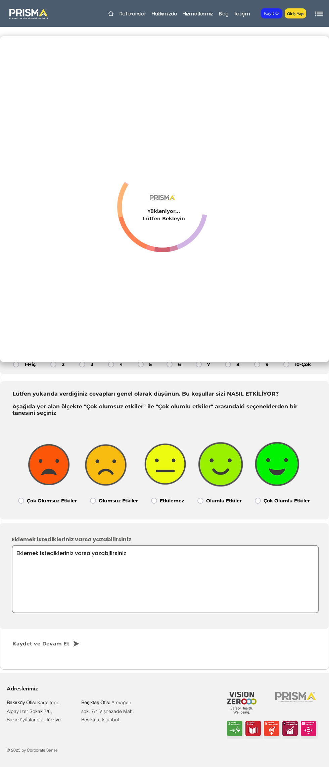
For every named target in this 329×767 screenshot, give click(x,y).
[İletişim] (242, 13)
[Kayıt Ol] (271, 13)
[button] (295, 13)
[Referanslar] (132, 13)
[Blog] (224, 13)
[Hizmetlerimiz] (198, 13)
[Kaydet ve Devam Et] (57, 643)
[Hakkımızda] (164, 13)
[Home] (110, 13)
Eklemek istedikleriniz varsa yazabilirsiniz (71, 539)
